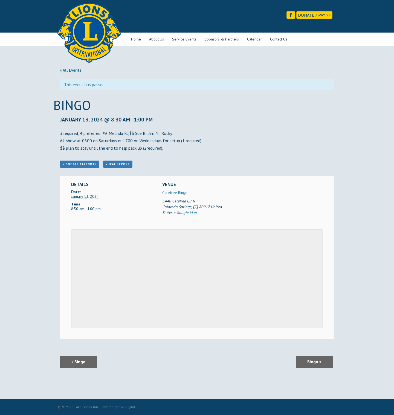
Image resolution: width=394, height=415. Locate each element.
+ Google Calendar (79, 164)
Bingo (78, 361)
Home (136, 39)
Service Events (184, 39)
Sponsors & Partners (221, 39)
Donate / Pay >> (314, 15)
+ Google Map (185, 212)
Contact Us (278, 39)
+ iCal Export (118, 164)
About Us (156, 39)
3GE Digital (127, 407)
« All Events (71, 70)
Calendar (254, 39)
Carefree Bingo (174, 192)
